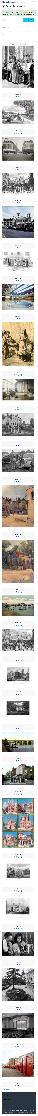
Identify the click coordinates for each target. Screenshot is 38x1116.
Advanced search (28, 20)
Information (7, 1099)
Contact (6, 1104)
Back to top (6, 1090)
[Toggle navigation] (34, 2)
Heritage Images (8, 1095)
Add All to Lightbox (18, 45)
